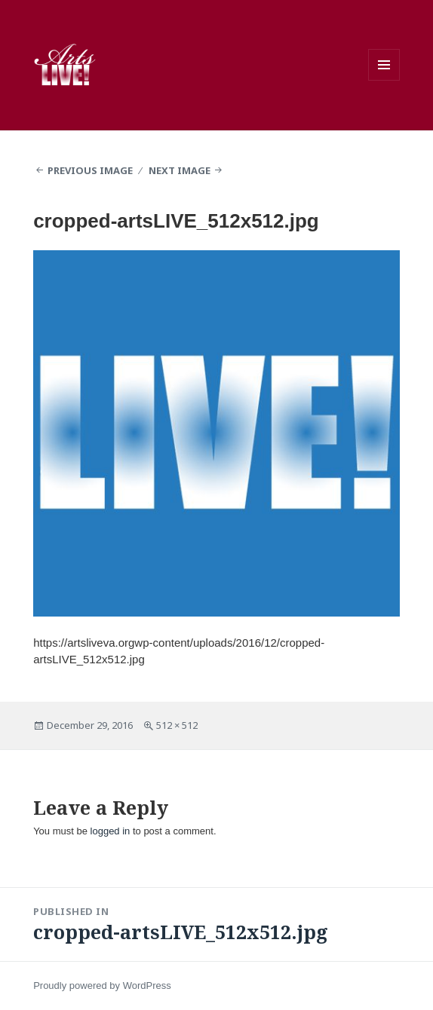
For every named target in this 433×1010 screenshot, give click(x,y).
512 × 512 (177, 725)
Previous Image (90, 170)
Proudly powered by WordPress (102, 985)
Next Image (179, 170)
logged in (111, 831)
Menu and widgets (384, 65)
